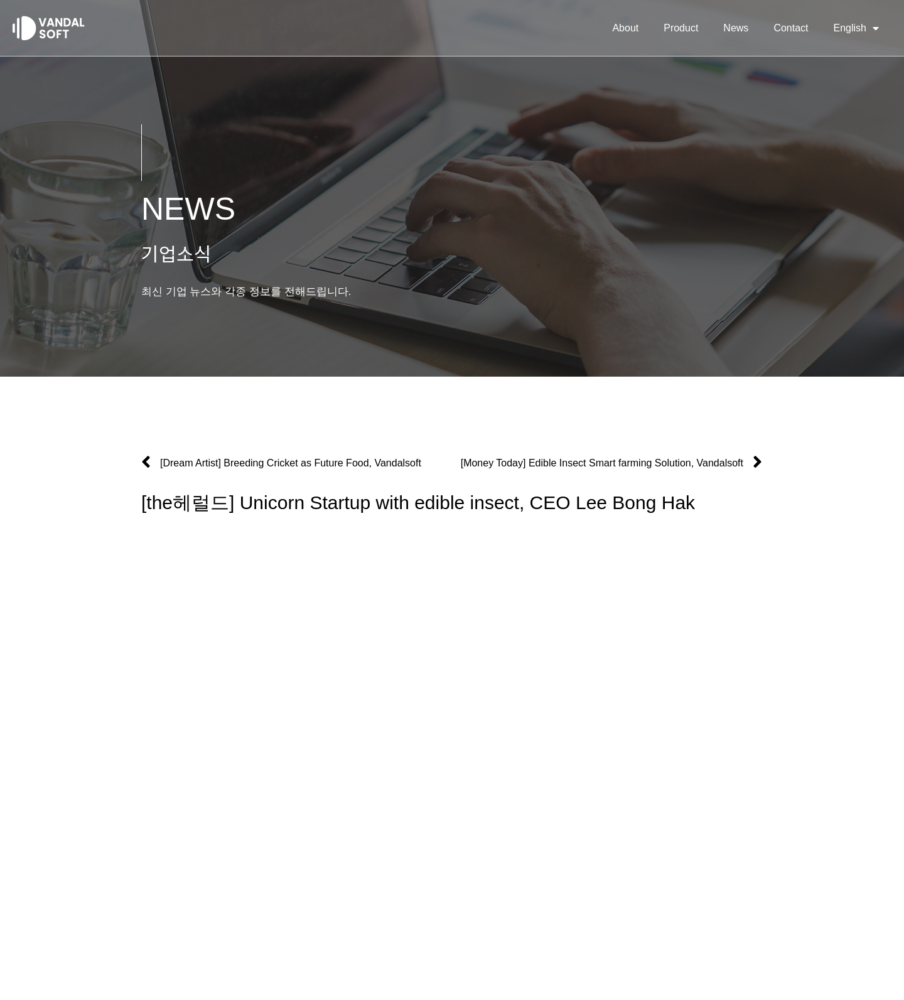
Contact (790, 28)
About (625, 28)
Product (681, 28)
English (856, 28)
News (735, 28)
